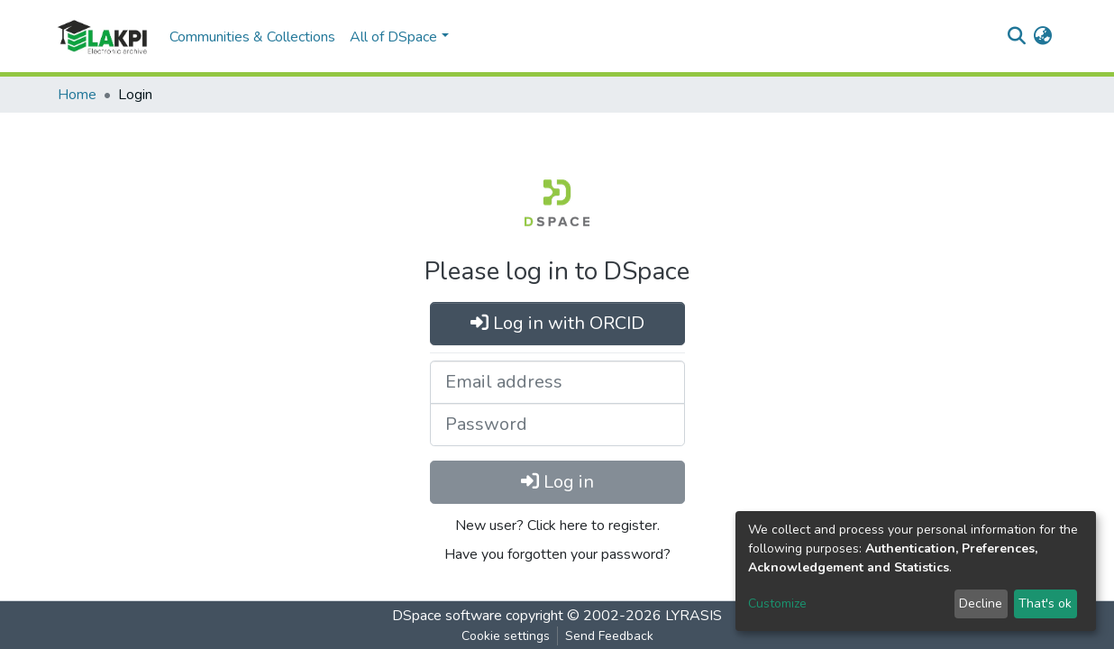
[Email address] (557, 382)
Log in (557, 482)
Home (77, 95)
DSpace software (447, 616)
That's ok (1045, 603)
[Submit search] (1016, 37)
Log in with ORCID (557, 323)
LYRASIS (693, 616)
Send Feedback (609, 635)
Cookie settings (505, 635)
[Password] (557, 424)
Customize (777, 603)
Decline (980, 603)
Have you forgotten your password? (557, 554)
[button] (1042, 37)
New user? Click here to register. (557, 525)
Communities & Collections (252, 37)
